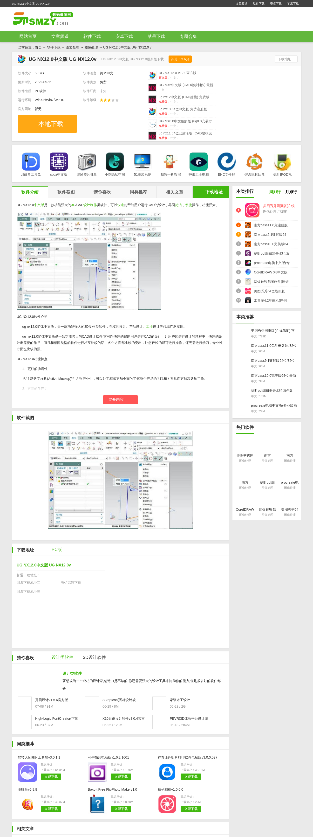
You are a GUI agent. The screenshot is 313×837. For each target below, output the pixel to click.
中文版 (39, 205)
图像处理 (91, 47)
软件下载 (259, 3)
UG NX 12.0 (178, 73)
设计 (86, 205)
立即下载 (51, 777)
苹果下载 (293, 3)
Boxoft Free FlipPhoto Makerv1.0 (112, 789)
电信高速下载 (71, 583)
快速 (120, 205)
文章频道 (241, 3)
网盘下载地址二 (28, 583)
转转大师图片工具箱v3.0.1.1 (39, 757)
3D (73, 205)
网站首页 (28, 36)
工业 (149, 326)
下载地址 (284, 59)
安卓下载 (276, 3)
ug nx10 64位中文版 (183, 109)
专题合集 (188, 36)
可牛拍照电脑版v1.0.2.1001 (108, 757)
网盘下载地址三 (28, 591)
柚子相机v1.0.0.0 (170, 789)
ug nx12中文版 (184, 97)
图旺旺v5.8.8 (27, 789)
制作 (93, 205)
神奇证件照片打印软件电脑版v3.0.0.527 (187, 757)
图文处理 (72, 47)
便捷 (188, 205)
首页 (38, 47)
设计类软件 (72, 673)
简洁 (178, 205)
